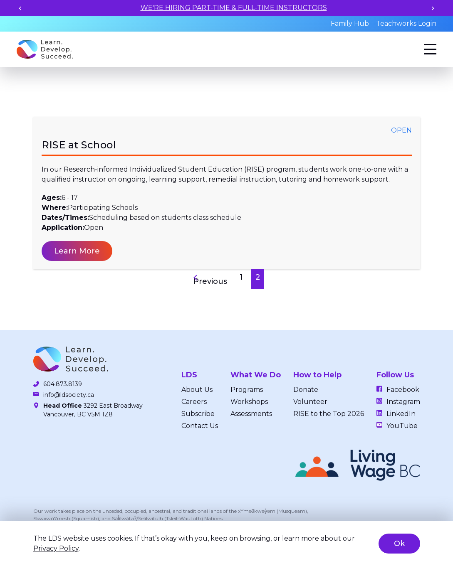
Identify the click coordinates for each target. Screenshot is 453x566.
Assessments (251, 414)
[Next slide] (432, 8)
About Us (197, 390)
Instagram (403, 402)
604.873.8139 (62, 384)
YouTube (402, 426)
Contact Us (199, 426)
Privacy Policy (56, 548)
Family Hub (350, 23)
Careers (194, 402)
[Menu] (430, 49)
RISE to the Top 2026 (328, 414)
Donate (305, 390)
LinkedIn (401, 414)
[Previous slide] (20, 8)
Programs (246, 390)
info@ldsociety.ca (68, 395)
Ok (399, 543)
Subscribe (198, 414)
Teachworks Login (406, 23)
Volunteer (310, 402)
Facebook (402, 390)
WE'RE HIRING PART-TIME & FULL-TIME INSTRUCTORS (262, 8)
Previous (210, 281)
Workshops (249, 402)
